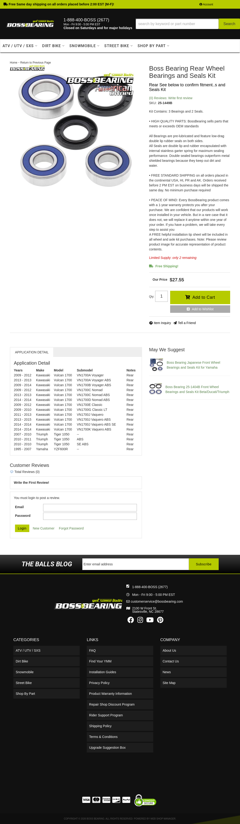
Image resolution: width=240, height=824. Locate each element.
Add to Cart (203, 297)
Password (22, 516)
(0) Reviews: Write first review (170, 98)
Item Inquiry (162, 323)
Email (19, 507)
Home (13, 62)
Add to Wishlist (203, 309)
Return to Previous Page (35, 62)
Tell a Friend (187, 323)
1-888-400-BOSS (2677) (150, 587)
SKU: (153, 103)
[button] (188, 24)
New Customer (44, 528)
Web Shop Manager (163, 818)
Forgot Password (71, 528)
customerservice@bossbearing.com (157, 601)
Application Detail (32, 352)
